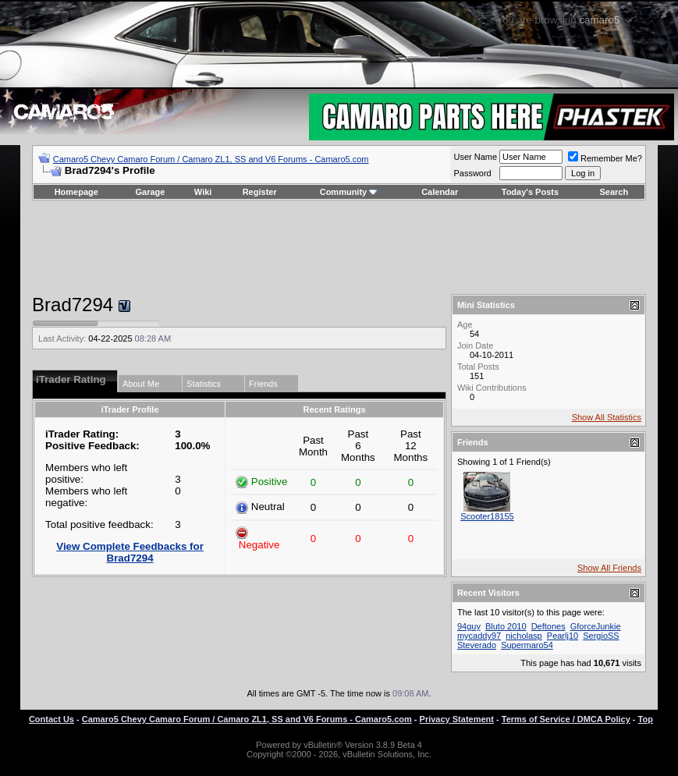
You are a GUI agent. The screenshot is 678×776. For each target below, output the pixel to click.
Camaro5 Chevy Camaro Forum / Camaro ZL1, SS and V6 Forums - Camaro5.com (211, 159)
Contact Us (51, 719)
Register (260, 192)
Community (349, 192)
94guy (469, 626)
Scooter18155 (487, 516)
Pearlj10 (562, 635)
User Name (475, 156)
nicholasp (523, 635)
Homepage (76, 192)
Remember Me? (605, 158)
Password (472, 173)
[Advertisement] (339, 247)
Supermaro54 (527, 645)
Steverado (476, 645)
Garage (150, 192)
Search (614, 192)
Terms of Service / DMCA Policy (566, 719)
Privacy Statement (457, 719)
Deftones (548, 626)
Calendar (439, 192)
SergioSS (601, 635)
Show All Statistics (606, 417)
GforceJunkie (595, 626)
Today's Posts (530, 192)
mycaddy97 (479, 635)
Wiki (203, 192)
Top (645, 719)
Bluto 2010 (506, 626)
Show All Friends (609, 567)
